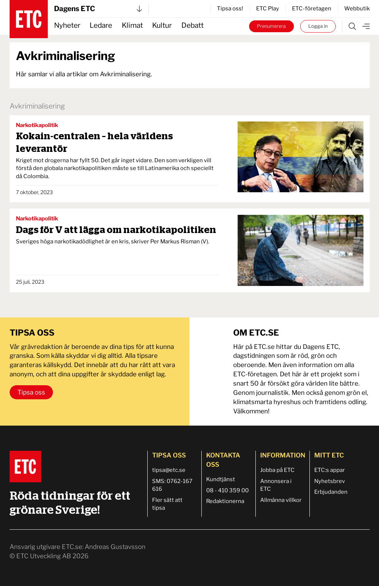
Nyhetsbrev (329, 481)
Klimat (132, 25)
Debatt (192, 25)
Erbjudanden (331, 492)
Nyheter (67, 25)
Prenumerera (271, 26)
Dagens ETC (98, 8)
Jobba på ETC (277, 470)
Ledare (101, 25)
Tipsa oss (31, 392)
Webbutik (357, 8)
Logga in (318, 26)
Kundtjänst (220, 479)
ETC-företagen (311, 8)
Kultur (162, 25)
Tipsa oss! (230, 8)
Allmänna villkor (281, 500)
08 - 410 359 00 (227, 490)
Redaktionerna (225, 501)
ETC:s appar (329, 470)
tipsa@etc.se (168, 470)
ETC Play (267, 8)
